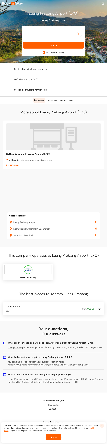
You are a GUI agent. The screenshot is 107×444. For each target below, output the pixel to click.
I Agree (53, 437)
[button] (103, 3)
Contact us (54, 409)
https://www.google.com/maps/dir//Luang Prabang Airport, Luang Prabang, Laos (48, 364)
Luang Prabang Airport (19, 379)
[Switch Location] (79, 34)
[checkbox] (44, 52)
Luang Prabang (15, 347)
